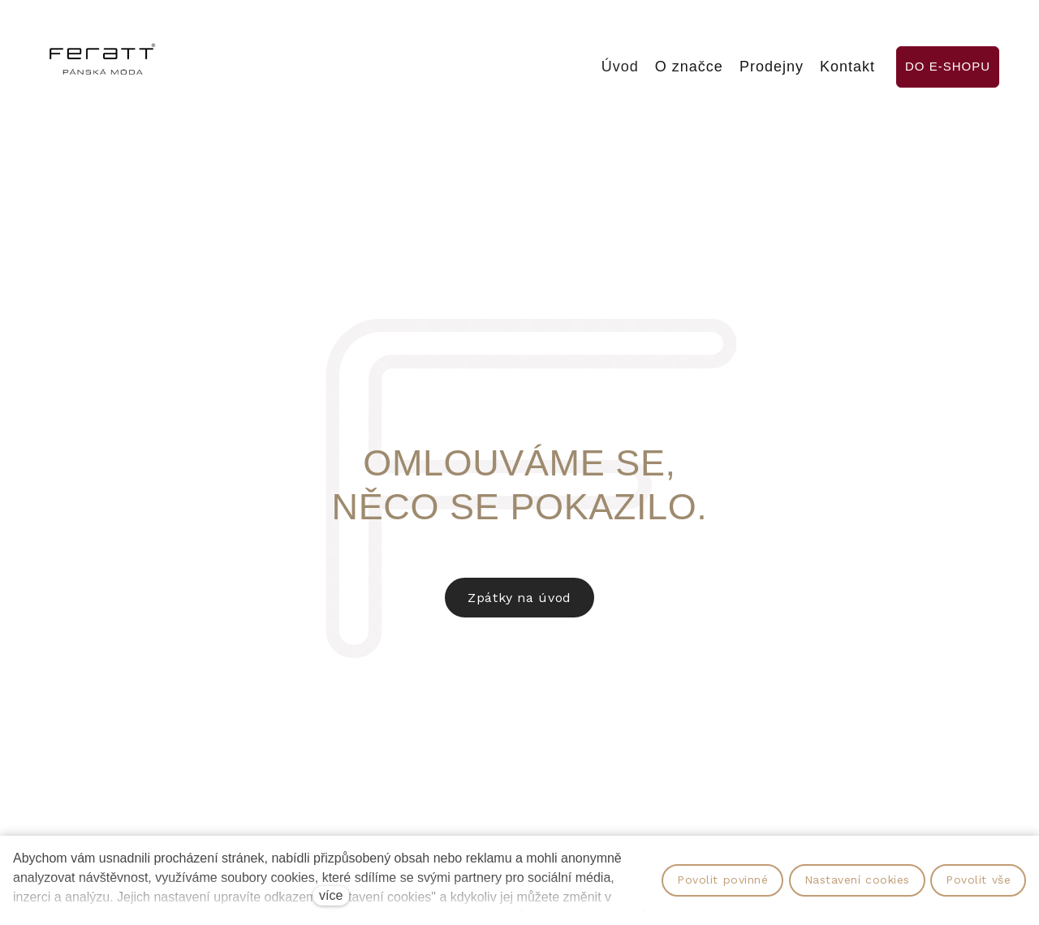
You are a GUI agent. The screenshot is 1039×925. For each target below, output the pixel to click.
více (331, 895)
